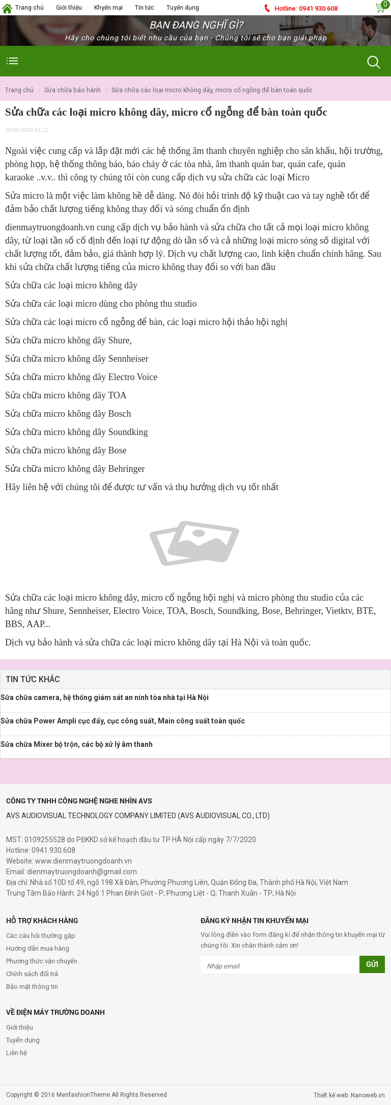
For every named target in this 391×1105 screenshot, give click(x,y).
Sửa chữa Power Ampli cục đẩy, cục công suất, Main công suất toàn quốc (123, 721)
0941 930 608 (306, 8)
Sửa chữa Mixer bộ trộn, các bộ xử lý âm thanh (77, 744)
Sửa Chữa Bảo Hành (72, 90)
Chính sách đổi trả (32, 974)
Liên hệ (16, 1053)
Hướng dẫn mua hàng (37, 948)
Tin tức (144, 7)
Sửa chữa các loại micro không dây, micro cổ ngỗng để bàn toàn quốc (212, 90)
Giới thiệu (69, 7)
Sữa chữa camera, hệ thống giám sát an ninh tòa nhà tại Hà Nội (105, 697)
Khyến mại (108, 7)
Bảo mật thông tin (32, 986)
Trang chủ (29, 7)
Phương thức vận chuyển (41, 961)
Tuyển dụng (182, 7)
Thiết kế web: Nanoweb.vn (349, 1095)
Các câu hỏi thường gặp (40, 935)
